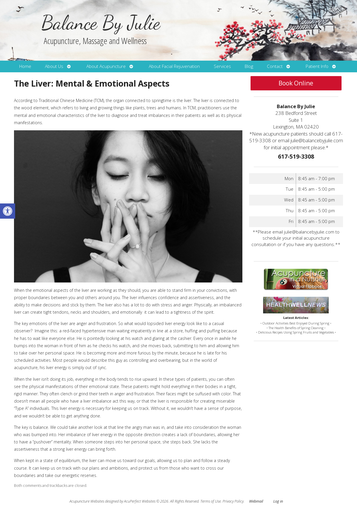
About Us (54, 66)
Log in (278, 501)
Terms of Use (210, 501)
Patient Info (317, 66)
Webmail (256, 501)
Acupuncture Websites (86, 501)
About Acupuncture (106, 66)
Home (25, 66)
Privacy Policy (233, 501)
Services (222, 66)
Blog (249, 66)
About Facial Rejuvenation (174, 66)
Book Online (296, 83)
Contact (275, 66)
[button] (7, 211)
